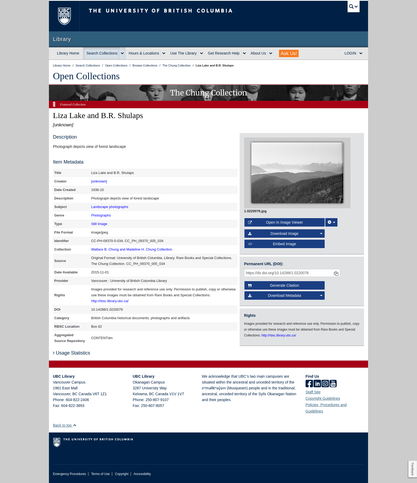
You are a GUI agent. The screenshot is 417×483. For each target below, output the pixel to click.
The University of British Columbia (64, 16)
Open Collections (86, 76)
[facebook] (309, 384)
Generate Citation (273, 285)
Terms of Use (100, 474)
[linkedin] (317, 384)
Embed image (272, 244)
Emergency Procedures (69, 474)
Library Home (68, 53)
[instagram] (325, 384)
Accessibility (142, 474)
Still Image (99, 224)
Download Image (285, 233)
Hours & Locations (144, 53)
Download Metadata (285, 295)
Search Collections (102, 53)
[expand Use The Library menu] (201, 53)
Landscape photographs (109, 207)
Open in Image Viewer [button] (275, 222)
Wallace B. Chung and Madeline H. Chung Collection (131, 249)
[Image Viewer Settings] (331, 222)
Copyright (121, 474)
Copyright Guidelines (323, 398)
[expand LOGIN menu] (361, 53)
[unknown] (99, 181)
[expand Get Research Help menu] (244, 53)
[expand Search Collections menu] (122, 53)
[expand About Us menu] (271, 53)
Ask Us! (289, 53)
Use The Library (183, 53)
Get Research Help (224, 53)
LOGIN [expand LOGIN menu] (350, 53)
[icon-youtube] (333, 384)
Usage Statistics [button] (71, 353)
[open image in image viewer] (297, 172)
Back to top (65, 425)
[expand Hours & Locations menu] (164, 53)
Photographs (101, 215)
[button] (75, 425)
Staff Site (313, 392)
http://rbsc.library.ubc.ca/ (110, 301)
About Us (258, 53)
